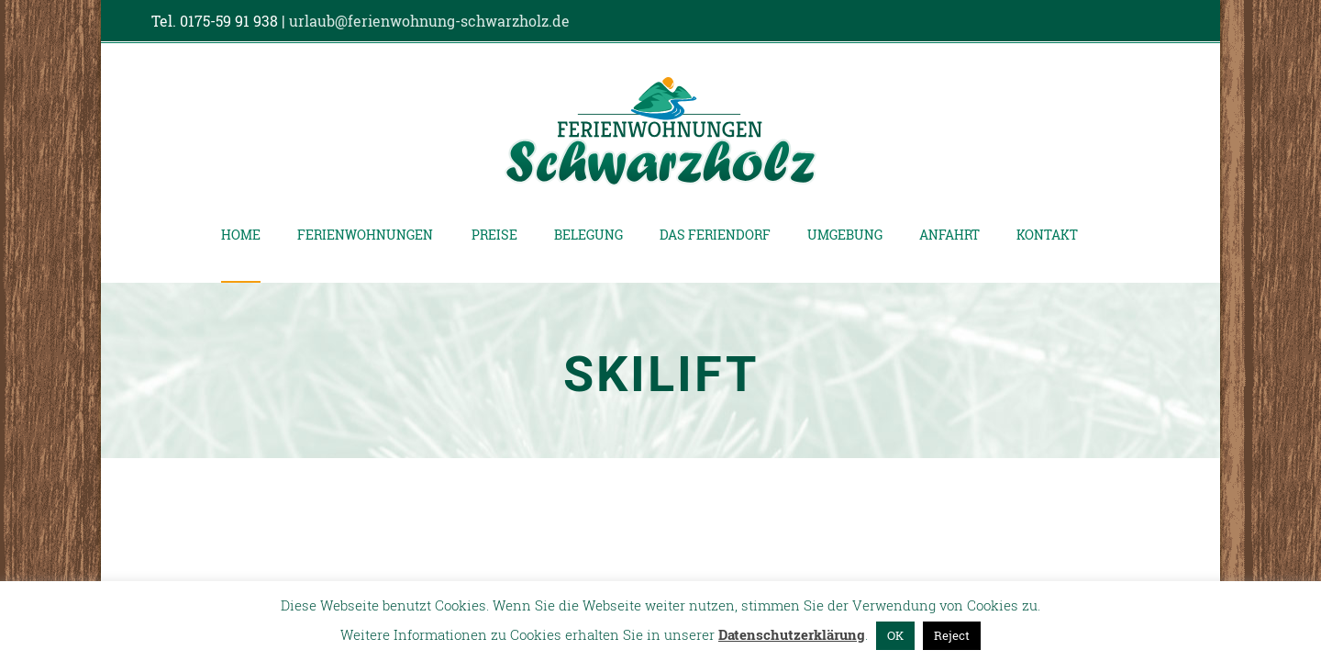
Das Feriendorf (715, 234)
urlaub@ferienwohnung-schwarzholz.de (429, 20)
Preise (494, 234)
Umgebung (845, 234)
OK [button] (895, 635)
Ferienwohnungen (365, 234)
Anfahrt (949, 234)
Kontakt (1047, 234)
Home (241, 234)
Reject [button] (952, 635)
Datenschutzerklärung (791, 634)
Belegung (588, 234)
